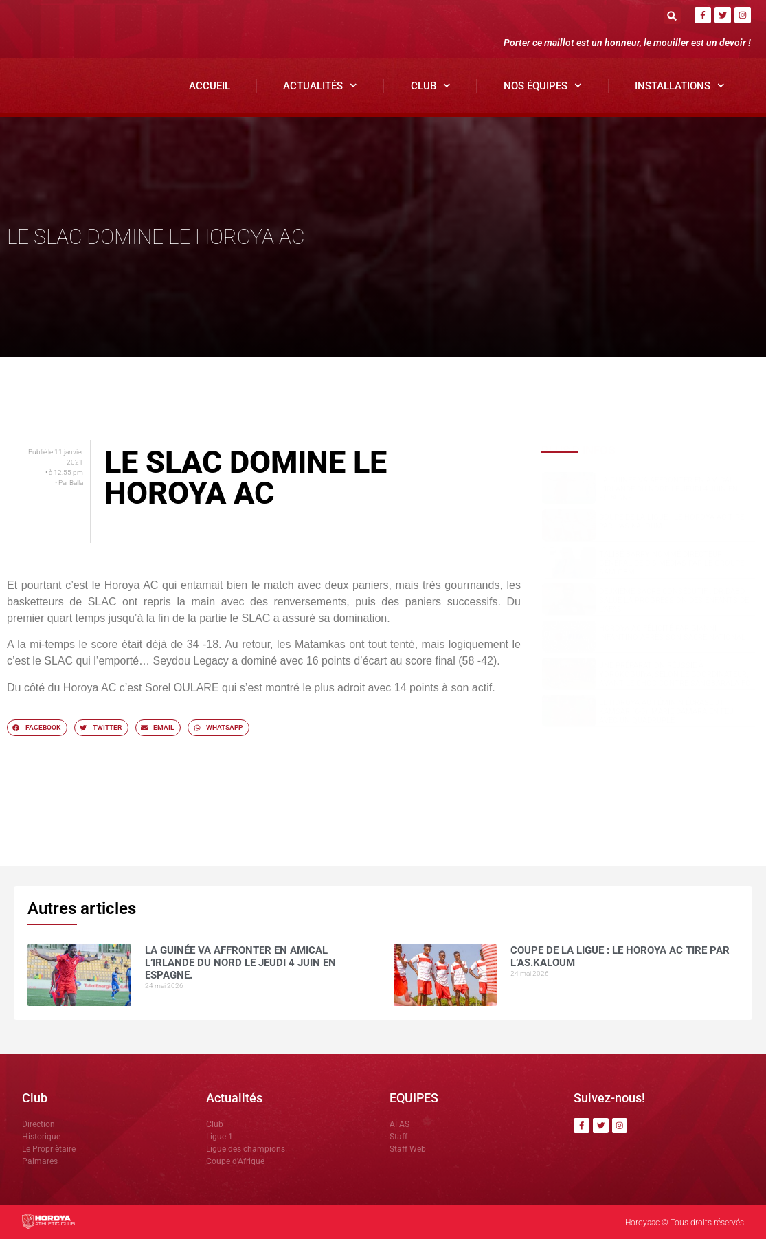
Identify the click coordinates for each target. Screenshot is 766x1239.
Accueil (209, 86)
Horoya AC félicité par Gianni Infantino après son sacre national (672, 633)
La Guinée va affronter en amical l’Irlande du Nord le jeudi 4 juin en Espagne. (668, 489)
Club (431, 85)
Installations (680, 85)
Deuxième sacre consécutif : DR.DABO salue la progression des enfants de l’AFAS (674, 600)
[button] (672, 15)
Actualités (320, 85)
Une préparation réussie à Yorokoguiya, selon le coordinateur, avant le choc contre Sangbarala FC (674, 674)
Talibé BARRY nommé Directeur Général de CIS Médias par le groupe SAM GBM (671, 563)
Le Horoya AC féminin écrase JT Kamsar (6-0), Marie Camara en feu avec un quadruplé (666, 711)
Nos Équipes (543, 85)
